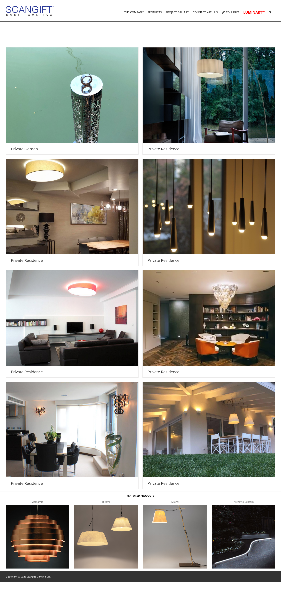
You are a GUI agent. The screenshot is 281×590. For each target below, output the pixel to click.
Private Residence (163, 149)
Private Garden (24, 149)
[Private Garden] (72, 100)
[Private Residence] (209, 100)
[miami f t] (175, 506)
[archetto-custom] (243, 506)
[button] (270, 10)
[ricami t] (106, 506)
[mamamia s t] (37, 506)
